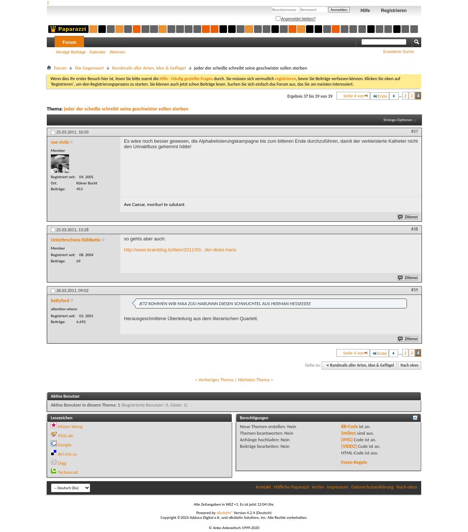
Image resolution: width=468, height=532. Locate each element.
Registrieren (394, 10)
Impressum (337, 487)
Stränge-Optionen (398, 119)
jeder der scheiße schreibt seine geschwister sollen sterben (126, 109)
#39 (414, 289)
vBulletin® (224, 512)
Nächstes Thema (253, 379)
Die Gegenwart (89, 68)
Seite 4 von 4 (355, 95)
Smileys (348, 433)
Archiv (318, 487)
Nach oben (409, 365)
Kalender (98, 52)
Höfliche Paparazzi (291, 487)
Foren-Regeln (354, 462)
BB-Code (349, 426)
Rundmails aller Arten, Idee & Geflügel (149, 68)
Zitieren (408, 217)
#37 (414, 131)
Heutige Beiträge (71, 52)
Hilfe (365, 10)
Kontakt (263, 487)
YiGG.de (65, 435)
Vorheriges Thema (216, 379)
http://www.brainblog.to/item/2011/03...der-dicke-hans (180, 249)
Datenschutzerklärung (372, 487)
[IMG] (347, 439)
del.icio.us (67, 454)
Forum (69, 42)
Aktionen (117, 52)
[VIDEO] (349, 446)
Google (64, 444)
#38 (414, 229)
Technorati (68, 472)
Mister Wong (70, 426)
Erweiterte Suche (398, 51)
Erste (379, 96)
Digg (62, 463)
